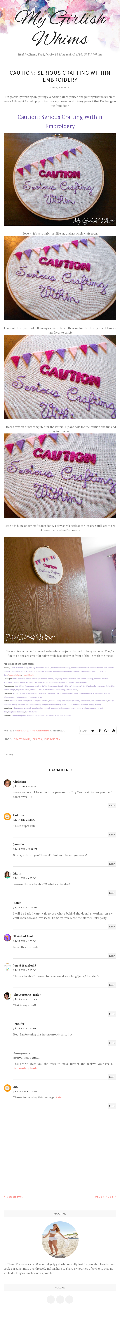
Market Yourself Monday (60, 668)
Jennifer (18, 844)
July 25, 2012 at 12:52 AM (25, 999)
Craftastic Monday (95, 668)
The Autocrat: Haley (27, 994)
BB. (15, 1086)
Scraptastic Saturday (16, 712)
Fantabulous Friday (33, 704)
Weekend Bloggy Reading (91, 704)
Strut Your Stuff (32, 693)
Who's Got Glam (26, 682)
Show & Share (71, 690)
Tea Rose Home (36, 690)
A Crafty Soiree (19, 693)
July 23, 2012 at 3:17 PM (24, 970)
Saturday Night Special (41, 708)
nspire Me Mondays (44, 671)
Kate (59, 1097)
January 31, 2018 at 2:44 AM (26, 1057)
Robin (17, 903)
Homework (70, 682)
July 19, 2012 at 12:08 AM (25, 849)
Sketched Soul (23, 936)
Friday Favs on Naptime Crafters (35, 701)
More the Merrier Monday (63, 671)
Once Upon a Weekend (71, 704)
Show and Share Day (99, 701)
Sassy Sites (85, 701)
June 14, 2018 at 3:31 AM (25, 1091)
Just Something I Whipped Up (23, 671)
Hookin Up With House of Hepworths (88, 693)
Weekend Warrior (14, 675)
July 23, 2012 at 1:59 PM (24, 941)
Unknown (19, 815)
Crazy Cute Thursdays (65, 693)
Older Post (104, 1196)
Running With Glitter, (57, 682)
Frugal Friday (74, 701)
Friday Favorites (18, 704)
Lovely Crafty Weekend (80, 708)
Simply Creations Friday (51, 704)
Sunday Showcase (46, 715)
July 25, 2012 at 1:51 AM (24, 1028)
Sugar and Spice (22, 690)
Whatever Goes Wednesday (54, 690)
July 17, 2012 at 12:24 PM (24, 786)
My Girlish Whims (60, 29)
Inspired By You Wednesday (46, 686)
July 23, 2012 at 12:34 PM (25, 907)
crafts (37, 739)
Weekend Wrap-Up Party (58, 701)
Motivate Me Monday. (79, 668)
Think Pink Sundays (63, 715)
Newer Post (15, 1196)
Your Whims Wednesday (24, 686)
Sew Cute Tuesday (46, 679)
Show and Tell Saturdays (60, 708)
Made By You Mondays (82, 671)
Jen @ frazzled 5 (24, 965)
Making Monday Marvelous (40, 668)
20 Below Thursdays (47, 693)
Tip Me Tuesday (18, 679)
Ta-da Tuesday (81, 682)
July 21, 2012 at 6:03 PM (24, 878)
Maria (17, 873)
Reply (112, 805)
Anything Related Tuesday (65, 679)
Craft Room (22, 739)
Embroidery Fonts (25, 1068)
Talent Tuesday (13, 682)
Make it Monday (28, 675)
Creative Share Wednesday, (69, 686)
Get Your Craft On (41, 682)
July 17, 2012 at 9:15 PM (24, 819)
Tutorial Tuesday (32, 679)
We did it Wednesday (88, 686)
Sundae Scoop (33, 715)
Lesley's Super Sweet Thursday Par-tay (26, 697)
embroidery (52, 739)
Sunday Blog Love (19, 715)
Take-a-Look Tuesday (84, 679)
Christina (19, 781)
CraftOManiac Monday (19, 668)
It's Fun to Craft (16, 701)
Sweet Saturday (31, 712)
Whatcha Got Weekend (22, 708)
